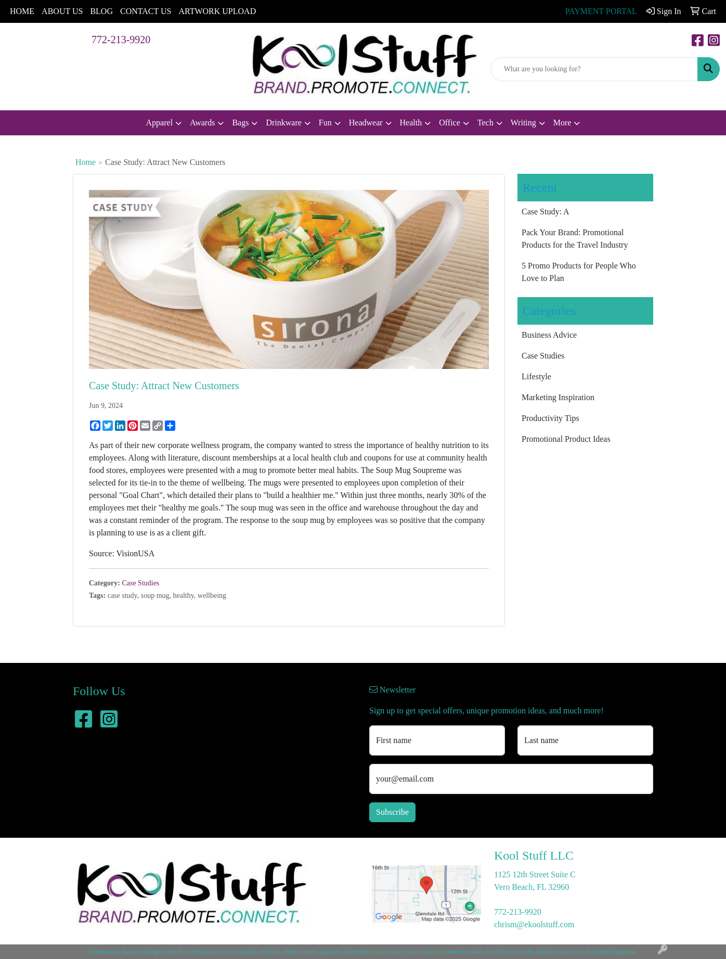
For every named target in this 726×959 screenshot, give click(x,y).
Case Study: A (545, 211)
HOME (22, 11)
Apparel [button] (159, 122)
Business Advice (549, 334)
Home (85, 162)
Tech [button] (485, 122)
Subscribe (392, 812)
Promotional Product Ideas (566, 438)
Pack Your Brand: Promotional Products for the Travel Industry (575, 238)
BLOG (101, 11)
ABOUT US (62, 11)
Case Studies (140, 583)
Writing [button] (523, 122)
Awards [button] (202, 122)
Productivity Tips (550, 418)
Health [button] (411, 122)
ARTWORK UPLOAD (217, 11)
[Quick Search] (594, 69)
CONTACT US (145, 11)
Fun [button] (325, 122)
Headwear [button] (366, 122)
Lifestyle (536, 376)
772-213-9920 (121, 39)
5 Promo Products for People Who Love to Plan (579, 272)
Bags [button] (240, 122)
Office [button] (449, 122)
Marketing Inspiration (558, 397)
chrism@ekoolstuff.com (534, 924)
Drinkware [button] (283, 122)
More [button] (562, 122)
